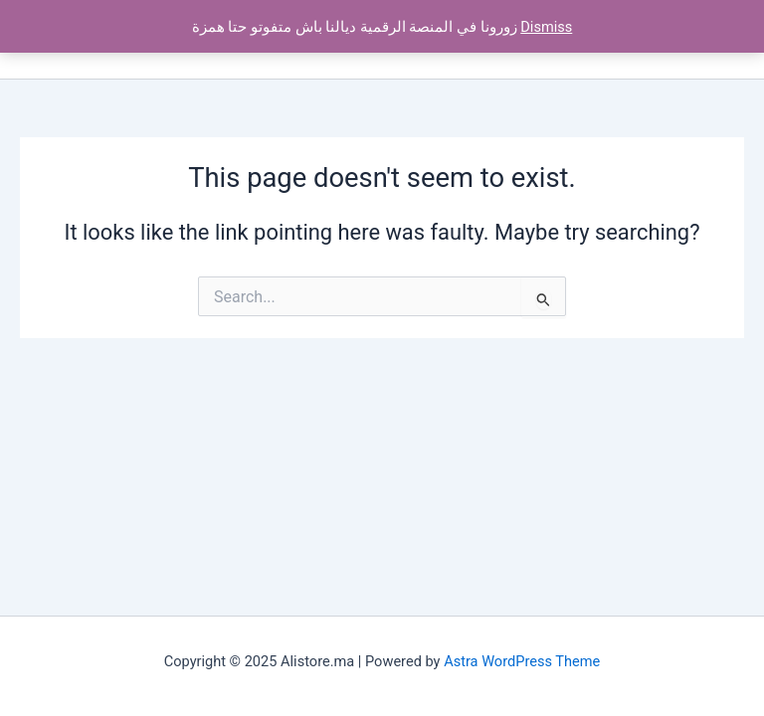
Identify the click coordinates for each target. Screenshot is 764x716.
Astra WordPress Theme (522, 661)
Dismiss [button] (546, 27)
